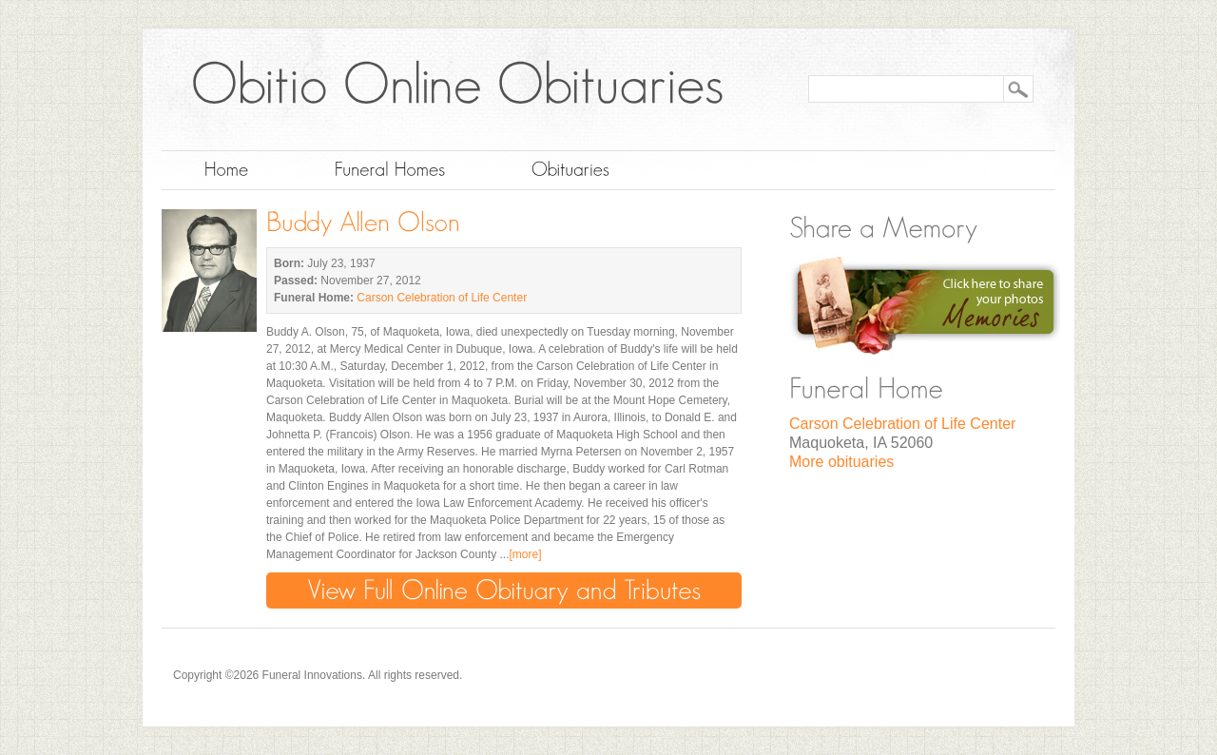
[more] (525, 554)
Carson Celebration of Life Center (442, 297)
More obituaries (841, 462)
